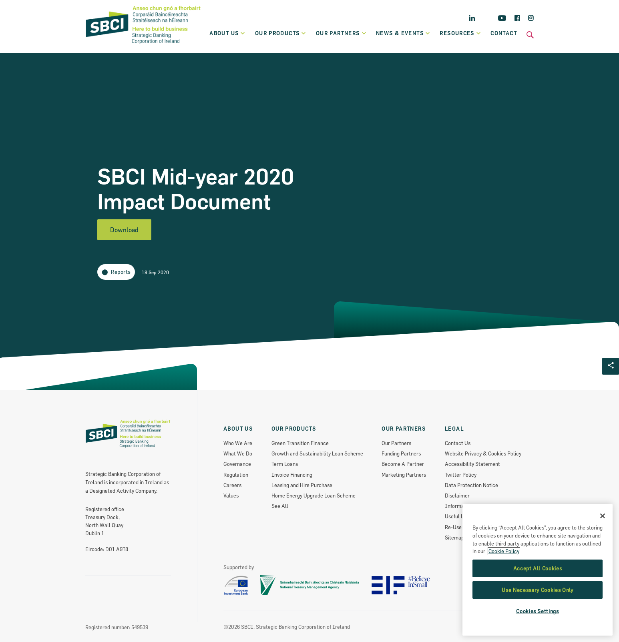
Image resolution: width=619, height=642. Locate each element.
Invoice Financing (291, 474)
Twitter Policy (460, 474)
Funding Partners (401, 453)
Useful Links (459, 516)
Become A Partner (403, 464)
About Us (227, 33)
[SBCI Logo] (143, 44)
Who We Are (237, 443)
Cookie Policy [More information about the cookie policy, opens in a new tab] (503, 603)
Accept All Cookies (537, 620)
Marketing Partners (404, 474)
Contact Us (457, 443)
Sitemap (454, 537)
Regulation (235, 474)
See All (279, 506)
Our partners (341, 33)
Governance (237, 464)
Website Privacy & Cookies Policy (483, 453)
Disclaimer (457, 495)
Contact (503, 33)
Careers (232, 485)
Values (231, 495)
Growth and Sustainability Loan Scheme (317, 453)
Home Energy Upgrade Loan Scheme (313, 495)
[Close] (602, 568)
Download (124, 229)
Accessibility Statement (472, 464)
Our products (281, 33)
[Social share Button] (610, 366)
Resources (460, 33)
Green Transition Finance (300, 443)
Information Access (468, 506)
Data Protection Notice (471, 485)
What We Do (237, 453)
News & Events (403, 33)
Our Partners (396, 443)
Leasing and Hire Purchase (301, 485)
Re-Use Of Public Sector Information (487, 527)
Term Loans (284, 464)
